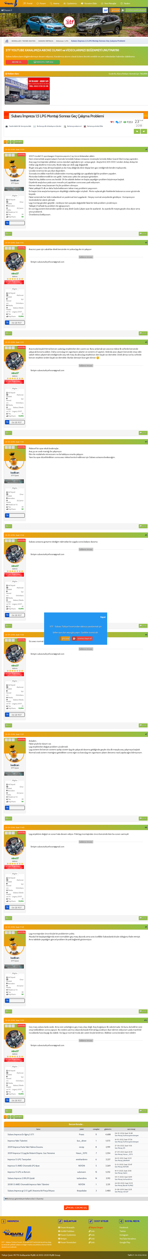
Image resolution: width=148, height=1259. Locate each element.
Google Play (124, 1242)
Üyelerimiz (70, 3)
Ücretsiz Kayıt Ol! (82, 638)
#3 (146, 342)
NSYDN (81, 1166)
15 (96, 1172)
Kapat (103, 617)
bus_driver (81, 1141)
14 (96, 1178)
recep (81, 1147)
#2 (146, 242)
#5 (146, 535)
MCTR (16, 1255)
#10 (145, 1020)
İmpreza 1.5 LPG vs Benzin (19, 1172)
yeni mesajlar (108, 3)
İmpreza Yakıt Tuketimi (17, 1141)
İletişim (62, 1238)
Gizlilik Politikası (66, 1231)
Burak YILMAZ (128, 1185)
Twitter (122, 1231)
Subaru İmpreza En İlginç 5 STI (21, 1134)
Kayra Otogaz (96, 1227)
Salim (125, 1173)
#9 (146, 927)
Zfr (124, 1148)
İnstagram (123, 1235)
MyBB (33, 1255)
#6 (146, 635)
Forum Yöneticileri (67, 1242)
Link (91, 1231)
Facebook (123, 1227)
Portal (28, 3)
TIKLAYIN (143, 74)
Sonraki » (18, 142)
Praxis (81, 1134)
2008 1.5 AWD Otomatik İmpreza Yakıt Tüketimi (28, 1184)
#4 (146, 442)
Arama (54, 3)
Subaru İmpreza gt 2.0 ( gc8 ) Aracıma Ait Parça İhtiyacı (31, 1190)
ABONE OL (17, 62)
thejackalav (82, 1190)
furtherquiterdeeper (131, 1135)
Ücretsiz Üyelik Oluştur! (133, 10)
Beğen (111, 122)
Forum (41, 3)
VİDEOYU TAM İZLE (43, 62)
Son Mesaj (118, 1135)
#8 (146, 827)
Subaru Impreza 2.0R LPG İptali (21, 1178)
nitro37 (125, 1192)
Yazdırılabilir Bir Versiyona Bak (20, 126)
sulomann (81, 1172)
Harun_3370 (81, 1153)
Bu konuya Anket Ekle (95, 126)
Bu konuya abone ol (74, 126)
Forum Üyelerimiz (67, 1235)
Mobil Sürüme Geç (76, 1207)
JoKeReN (126, 1160)
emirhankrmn (81, 1159)
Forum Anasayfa (66, 1227)
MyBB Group (54, 1255)
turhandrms (82, 1178)
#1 (146, 149)
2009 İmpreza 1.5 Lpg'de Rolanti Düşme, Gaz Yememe (31, 1153)
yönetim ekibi (89, 3)
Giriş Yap (114, 10)
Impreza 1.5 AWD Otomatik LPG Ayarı (24, 1166)
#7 (146, 734)
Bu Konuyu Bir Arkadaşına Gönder (49, 126)
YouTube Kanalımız (127, 1238)
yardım (125, 3)
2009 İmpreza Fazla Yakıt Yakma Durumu (25, 1147)
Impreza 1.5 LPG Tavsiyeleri (19, 1159)
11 (96, 1134)
